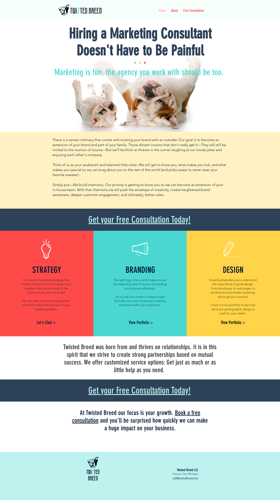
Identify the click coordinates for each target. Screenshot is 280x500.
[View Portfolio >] (140, 322)
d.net (195, 477)
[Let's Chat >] (46, 322)
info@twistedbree (182, 477)
